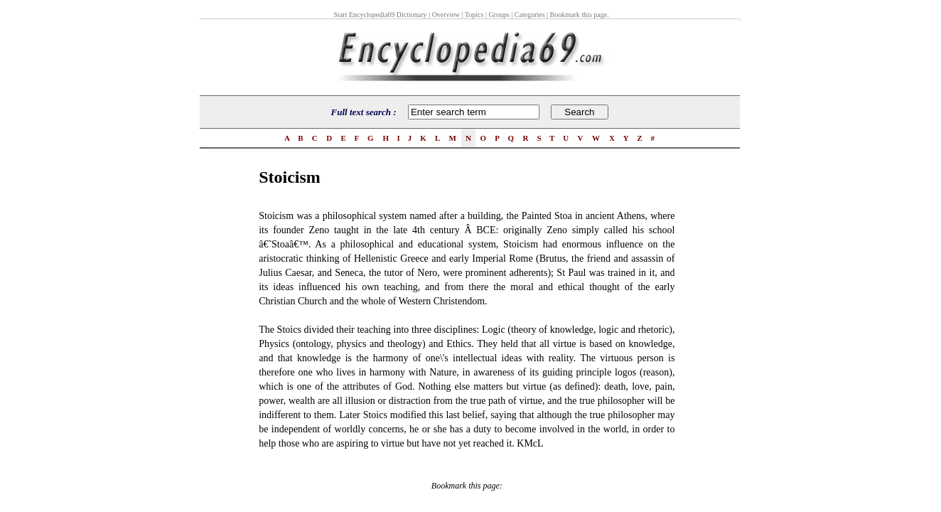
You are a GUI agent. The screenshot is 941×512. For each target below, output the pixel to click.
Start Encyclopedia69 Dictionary (380, 14)
